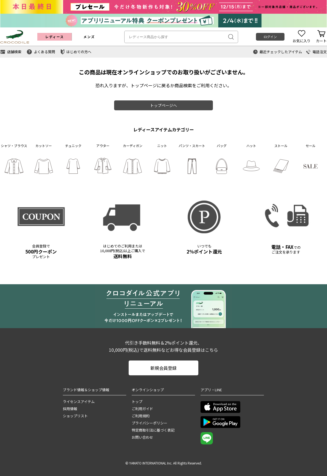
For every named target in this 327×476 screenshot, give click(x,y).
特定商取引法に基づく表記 (153, 430)
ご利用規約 (141, 415)
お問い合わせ (142, 437)
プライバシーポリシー (149, 423)
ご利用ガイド (142, 408)
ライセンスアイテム (79, 401)
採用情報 (70, 408)
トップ (137, 401)
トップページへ (163, 105)
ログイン (270, 36)
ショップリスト (75, 415)
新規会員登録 (163, 368)
